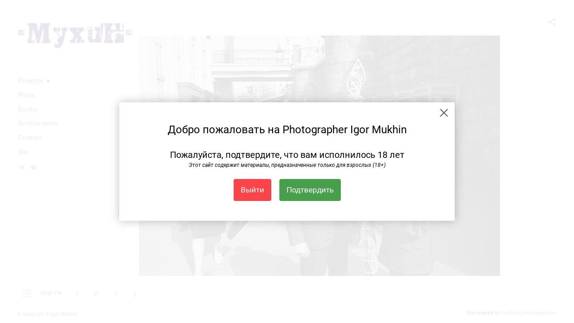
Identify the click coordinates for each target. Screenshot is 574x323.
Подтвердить (310, 189)
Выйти (252, 189)
